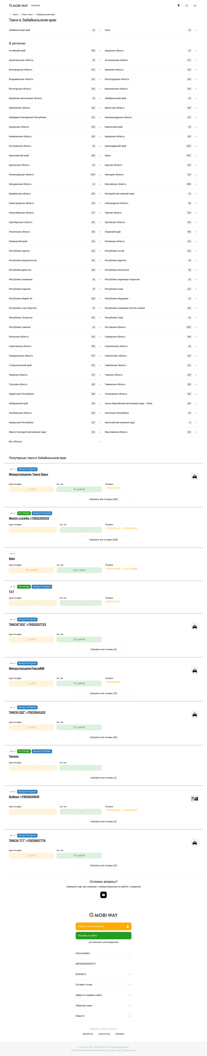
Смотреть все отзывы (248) (103, 539)
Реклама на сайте (87, 935)
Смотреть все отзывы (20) (103, 737)
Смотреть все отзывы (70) (103, 693)
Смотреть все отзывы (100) (103, 499)
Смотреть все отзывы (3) (103, 821)
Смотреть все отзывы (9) (103, 649)
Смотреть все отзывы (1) (103, 777)
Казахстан (104, 1034)
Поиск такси (27, 14)
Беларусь (88, 1034)
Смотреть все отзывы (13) (103, 865)
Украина (119, 1034)
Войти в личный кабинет (103, 926)
